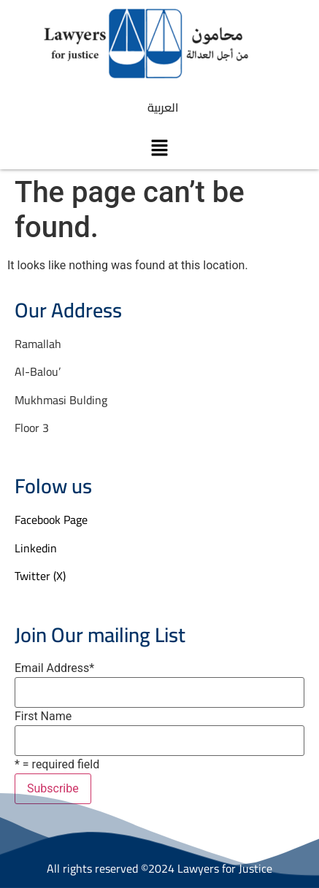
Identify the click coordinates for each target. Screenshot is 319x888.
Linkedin (36, 548)
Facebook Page (51, 519)
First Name (43, 716)
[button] (159, 147)
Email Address (54, 668)
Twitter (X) (40, 576)
